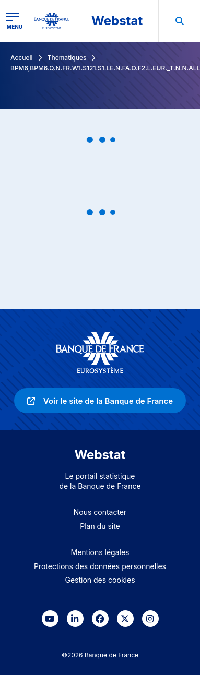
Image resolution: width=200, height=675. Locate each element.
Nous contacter (100, 512)
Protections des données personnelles (100, 566)
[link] (100, 400)
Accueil (21, 58)
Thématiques (67, 58)
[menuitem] (179, 21)
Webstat (117, 20)
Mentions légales (100, 552)
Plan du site (100, 526)
